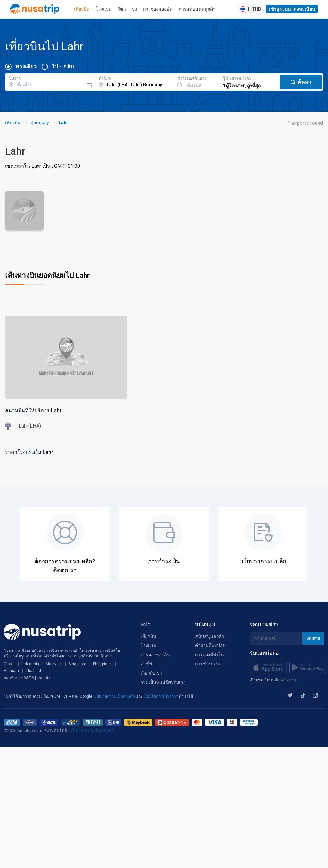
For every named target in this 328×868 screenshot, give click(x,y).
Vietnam (11, 670)
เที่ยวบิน (82, 9)
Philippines (102, 664)
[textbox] (44, 81)
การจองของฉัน (158, 9)
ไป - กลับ (63, 67)
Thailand (33, 670)
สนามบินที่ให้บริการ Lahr (33, 410)
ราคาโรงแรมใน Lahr (29, 452)
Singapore (77, 664)
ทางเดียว (26, 67)
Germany (39, 122)
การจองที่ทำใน (209, 654)
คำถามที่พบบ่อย (210, 645)
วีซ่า (122, 9)
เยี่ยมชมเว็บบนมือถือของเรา (273, 680)
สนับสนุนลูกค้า (209, 636)
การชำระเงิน (208, 663)
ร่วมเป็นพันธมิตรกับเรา (163, 682)
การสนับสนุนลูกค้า (197, 9)
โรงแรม (103, 9)
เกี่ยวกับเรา (151, 673)
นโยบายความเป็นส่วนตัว (114, 696)
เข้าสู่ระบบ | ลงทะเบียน (292, 9)
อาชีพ (146, 663)
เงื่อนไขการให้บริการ (161, 696)
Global (9, 664)
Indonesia (30, 664)
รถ (134, 9)
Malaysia (54, 664)
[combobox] (44, 81)
